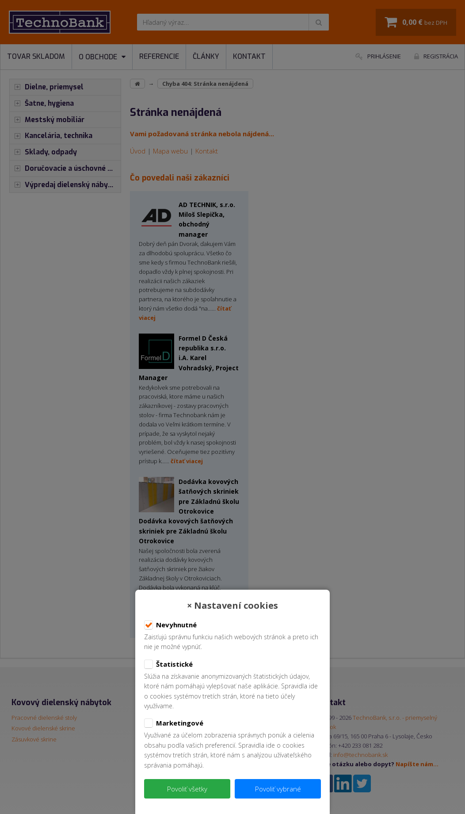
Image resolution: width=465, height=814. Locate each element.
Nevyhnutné (170, 625)
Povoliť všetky (187, 788)
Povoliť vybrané (278, 788)
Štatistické (168, 664)
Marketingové (173, 723)
